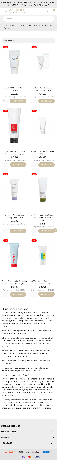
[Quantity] (5, 101)
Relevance (9, 41)
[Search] (28, 19)
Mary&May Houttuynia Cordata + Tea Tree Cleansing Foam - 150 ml (43, 217)
